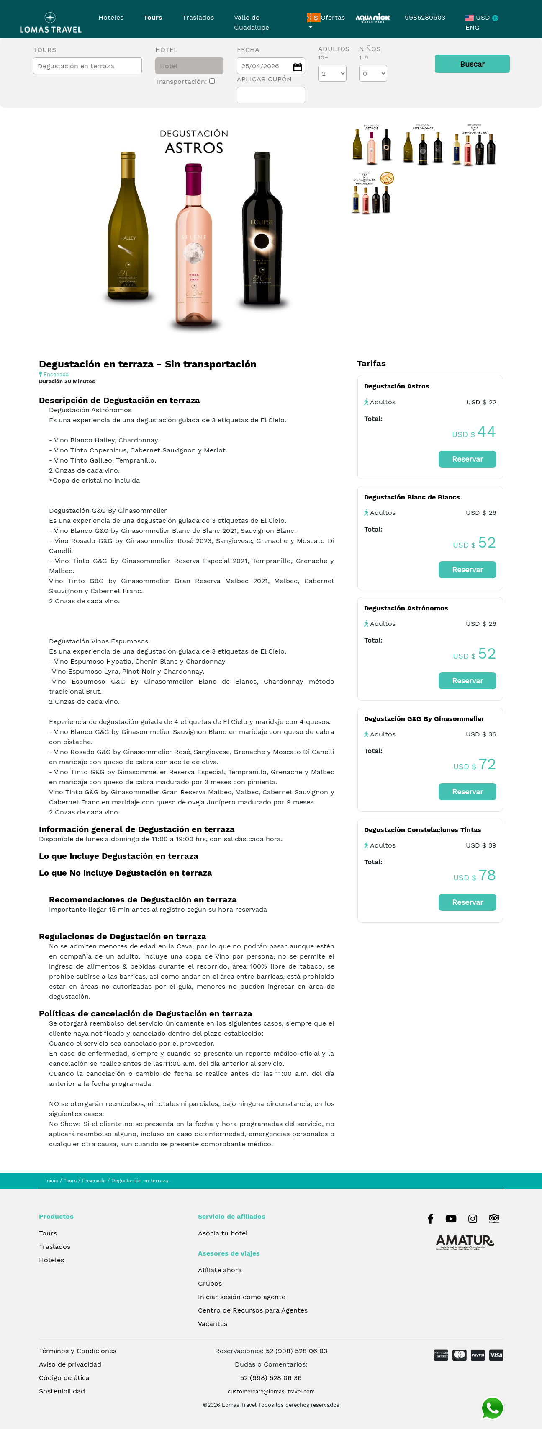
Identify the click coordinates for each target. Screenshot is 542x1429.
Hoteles (110, 17)
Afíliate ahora (220, 1270)
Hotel (166, 50)
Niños (369, 53)
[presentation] (50, 256)
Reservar (467, 459)
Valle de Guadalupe (251, 22)
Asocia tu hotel (223, 1233)
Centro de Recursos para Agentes (253, 1310)
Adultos (333, 53)
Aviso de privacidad (70, 1364)
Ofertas (326, 18)
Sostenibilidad (62, 1391)
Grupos (210, 1283)
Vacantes (212, 1324)
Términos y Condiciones (77, 1351)
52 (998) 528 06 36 (271, 1378)
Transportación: (185, 81)
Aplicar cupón (264, 79)
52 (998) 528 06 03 (296, 1351)
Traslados (198, 17)
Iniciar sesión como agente (241, 1297)
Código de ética (64, 1378)
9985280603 (425, 17)
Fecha (248, 50)
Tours (153, 17)
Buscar (472, 63)
